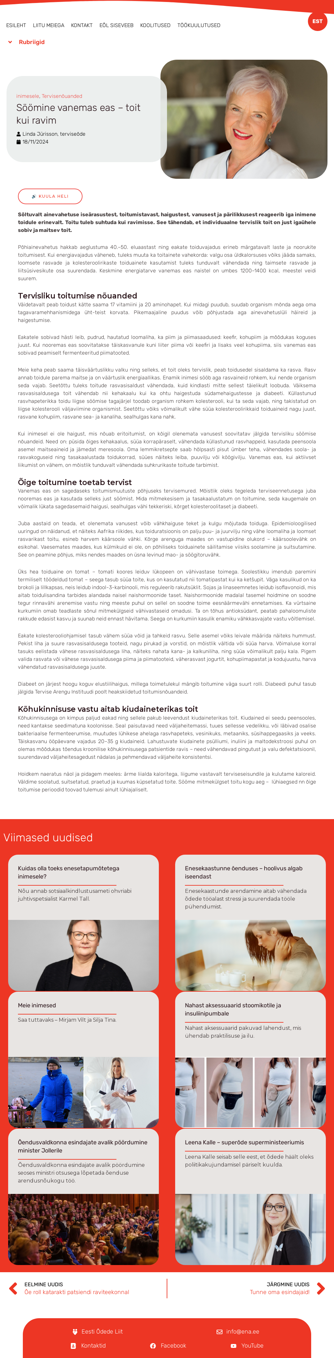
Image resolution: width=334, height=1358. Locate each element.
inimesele (27, 96)
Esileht (16, 25)
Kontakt (82, 25)
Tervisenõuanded (62, 96)
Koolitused (155, 25)
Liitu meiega (48, 25)
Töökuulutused (198, 25)
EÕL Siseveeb (116, 25)
